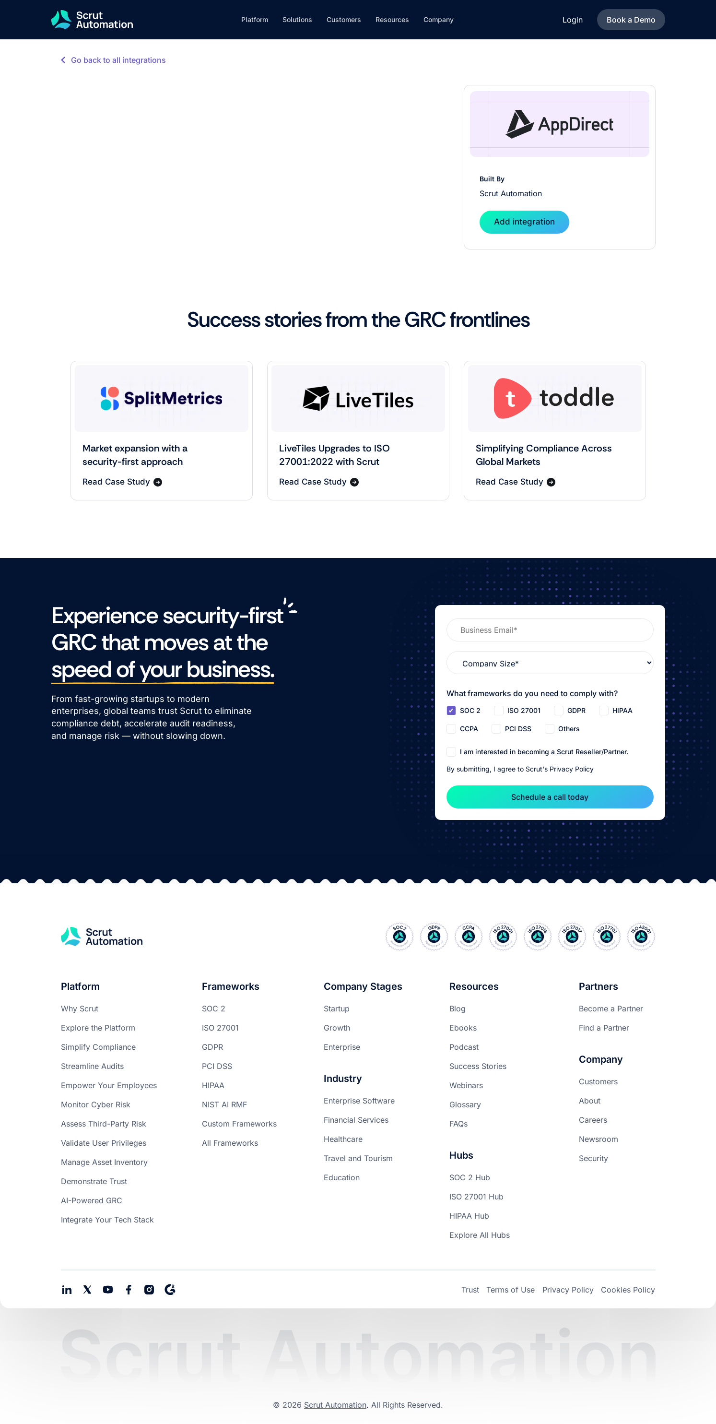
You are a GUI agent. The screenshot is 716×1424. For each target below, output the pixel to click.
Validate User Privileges (103, 1143)
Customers (598, 1081)
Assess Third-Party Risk (103, 1123)
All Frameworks (230, 1143)
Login (573, 19)
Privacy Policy (568, 1289)
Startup (337, 1008)
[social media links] (66, 1289)
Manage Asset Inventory (104, 1162)
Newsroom (598, 1139)
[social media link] (87, 1289)
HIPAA (213, 1085)
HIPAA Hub (469, 1216)
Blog (457, 1008)
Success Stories (477, 1066)
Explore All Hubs (479, 1235)
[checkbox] (550, 720)
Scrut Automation (335, 1405)
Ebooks (463, 1027)
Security (593, 1158)
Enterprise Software (359, 1100)
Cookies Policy (628, 1289)
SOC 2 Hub (469, 1177)
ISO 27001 (220, 1027)
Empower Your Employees (109, 1085)
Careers (593, 1120)
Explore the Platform (98, 1027)
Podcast (464, 1047)
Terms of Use (510, 1289)
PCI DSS (217, 1066)
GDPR (212, 1047)
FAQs (458, 1123)
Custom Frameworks (239, 1123)
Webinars (466, 1085)
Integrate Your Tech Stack (107, 1219)
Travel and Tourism (358, 1158)
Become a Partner (611, 1008)
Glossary (465, 1104)
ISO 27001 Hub (476, 1196)
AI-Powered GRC (91, 1200)
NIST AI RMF (224, 1104)
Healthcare (343, 1139)
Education (342, 1177)
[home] (92, 19)
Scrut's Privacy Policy (560, 769)
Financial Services (356, 1120)
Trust (470, 1289)
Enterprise (342, 1047)
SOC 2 (213, 1008)
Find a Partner (604, 1027)
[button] (254, 20)
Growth (337, 1027)
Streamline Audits (92, 1066)
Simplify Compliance (98, 1047)
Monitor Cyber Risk (95, 1104)
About (589, 1100)
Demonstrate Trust (94, 1181)
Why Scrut (79, 1008)
